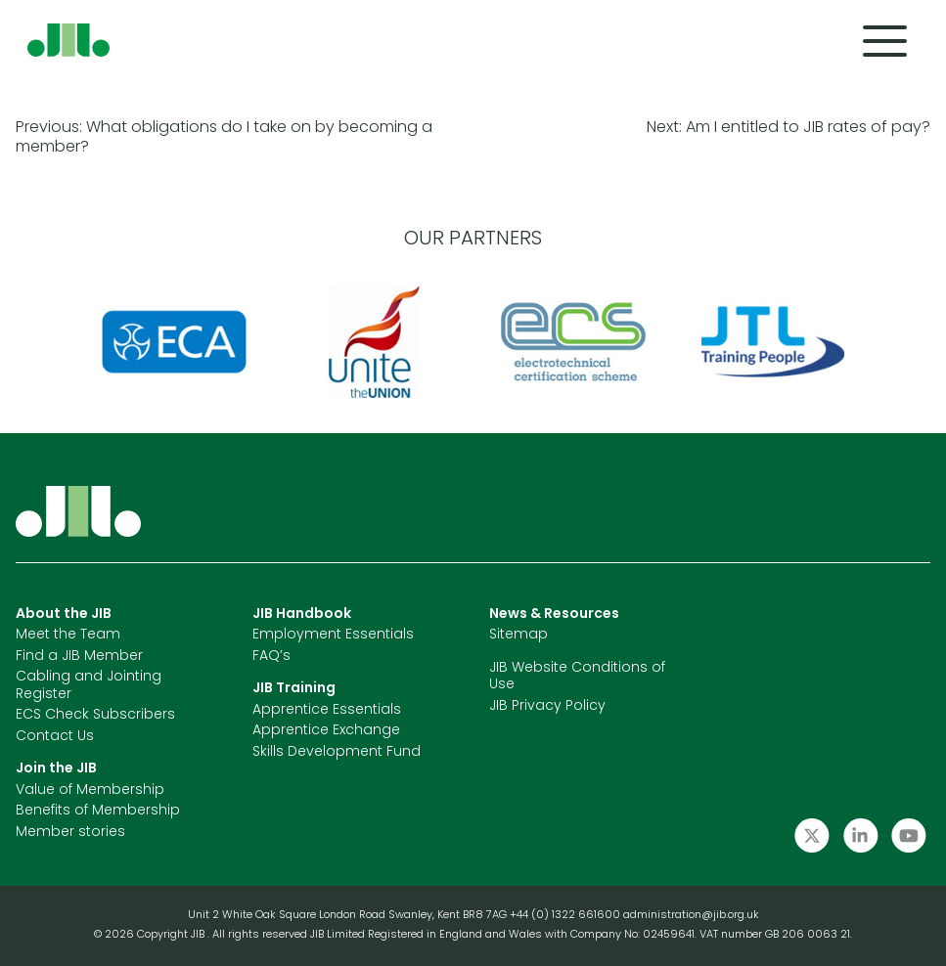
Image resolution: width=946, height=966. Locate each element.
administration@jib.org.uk (691, 915)
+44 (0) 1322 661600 (566, 915)
